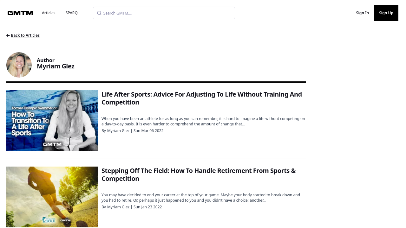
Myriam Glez (118, 130)
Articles (49, 13)
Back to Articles (23, 35)
